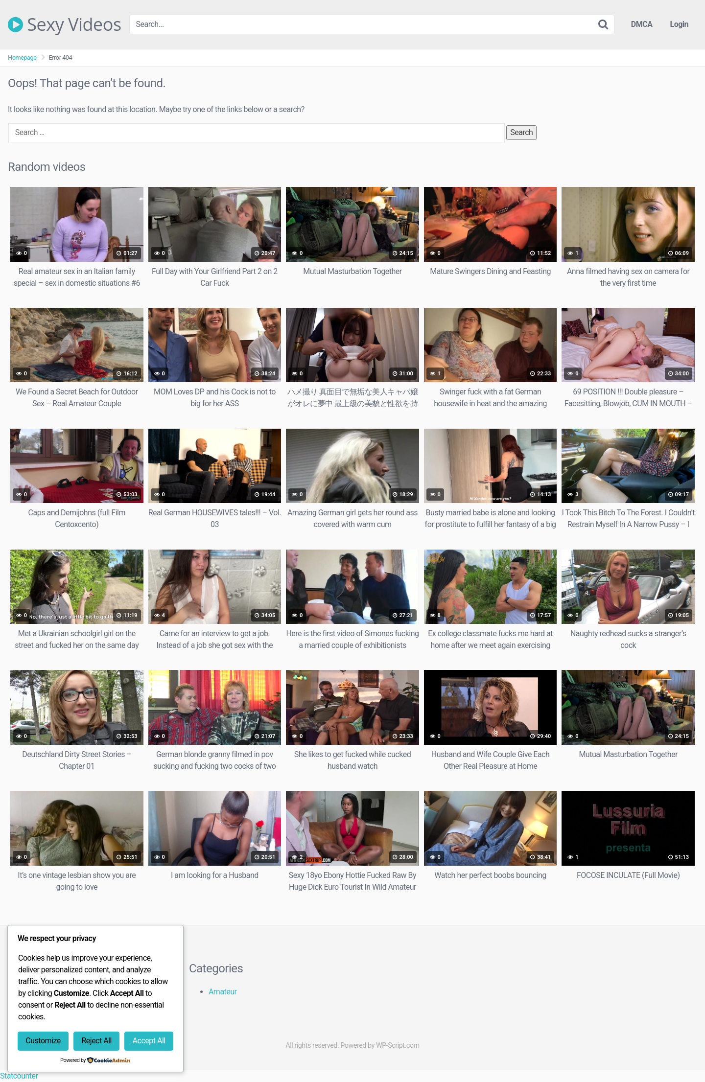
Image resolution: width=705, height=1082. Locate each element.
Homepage (22, 57)
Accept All (149, 1040)
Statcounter (19, 1076)
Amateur (223, 991)
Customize (42, 1040)
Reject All (96, 1040)
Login (679, 24)
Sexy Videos (64, 24)
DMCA (642, 24)
